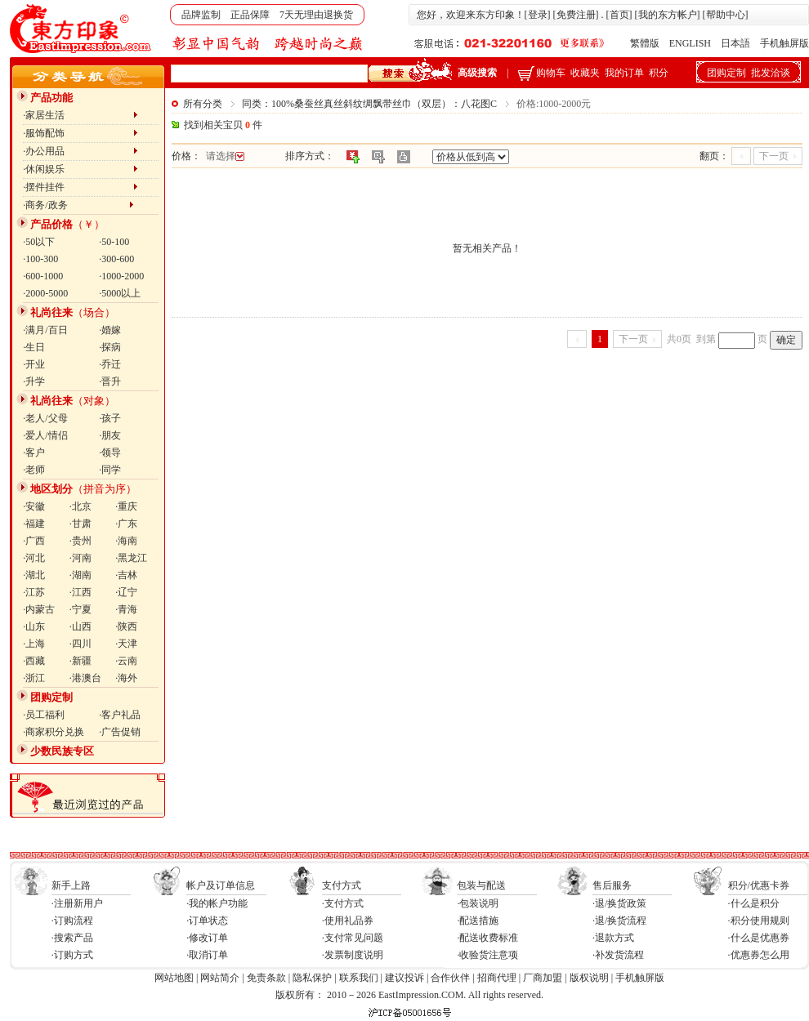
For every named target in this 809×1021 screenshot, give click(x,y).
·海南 (126, 540)
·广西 (34, 540)
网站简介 (219, 977)
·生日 (34, 347)
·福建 (34, 523)
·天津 (126, 643)
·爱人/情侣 (45, 435)
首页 (619, 14)
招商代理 (496, 977)
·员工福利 (44, 714)
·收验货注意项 (487, 955)
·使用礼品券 (347, 920)
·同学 (110, 469)
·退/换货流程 (619, 920)
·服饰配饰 (80, 133)
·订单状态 (207, 920)
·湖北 (34, 575)
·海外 (126, 678)
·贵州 (80, 540)
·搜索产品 (72, 937)
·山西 (80, 626)
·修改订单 (207, 937)
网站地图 (174, 977)
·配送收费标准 (487, 937)
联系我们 (358, 977)
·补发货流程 (618, 955)
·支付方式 (343, 903)
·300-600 (116, 259)
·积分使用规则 (758, 920)
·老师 (34, 469)
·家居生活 (80, 115)
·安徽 (34, 506)
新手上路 (71, 885)
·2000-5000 (45, 293)
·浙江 (34, 678)
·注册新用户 (77, 903)
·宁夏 (80, 609)
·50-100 (114, 241)
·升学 (34, 381)
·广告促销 (120, 732)
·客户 (34, 452)
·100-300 (40, 259)
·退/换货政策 (619, 903)
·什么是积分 (754, 903)
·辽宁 (126, 592)
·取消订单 (207, 955)
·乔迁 (110, 364)
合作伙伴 (450, 977)
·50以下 (39, 241)
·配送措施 (477, 920)
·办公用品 (80, 151)
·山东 (34, 626)
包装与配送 (481, 885)
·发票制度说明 (352, 955)
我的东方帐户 (667, 14)
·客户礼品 (120, 714)
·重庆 (126, 506)
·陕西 (126, 626)
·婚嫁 (110, 330)
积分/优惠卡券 (758, 885)
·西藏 (34, 661)
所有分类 (202, 103)
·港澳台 (85, 678)
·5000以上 (120, 293)
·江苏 (34, 592)
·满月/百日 (45, 330)
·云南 (126, 661)
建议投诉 (404, 977)
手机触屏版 (784, 43)
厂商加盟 (542, 977)
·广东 (126, 523)
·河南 (80, 558)
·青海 (126, 609)
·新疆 (80, 661)
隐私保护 (312, 977)
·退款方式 (613, 937)
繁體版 (644, 43)
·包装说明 (477, 903)
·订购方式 (72, 955)
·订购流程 (72, 920)
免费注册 (576, 14)
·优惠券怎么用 (758, 955)
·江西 (80, 592)
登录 (538, 14)
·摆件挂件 (80, 187)
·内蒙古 (39, 609)
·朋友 (110, 435)
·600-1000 (43, 276)
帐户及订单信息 (220, 885)
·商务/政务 (78, 205)
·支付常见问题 (352, 937)
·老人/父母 (45, 418)
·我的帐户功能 (217, 903)
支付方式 (341, 885)
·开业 (34, 364)
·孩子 (110, 418)
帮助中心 (725, 14)
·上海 (34, 643)
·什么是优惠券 (758, 937)
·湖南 (80, 575)
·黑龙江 (131, 558)
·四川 (80, 643)
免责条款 (266, 977)
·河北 (34, 558)
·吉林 (126, 575)
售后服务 (612, 885)
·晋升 (110, 381)
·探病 (110, 347)
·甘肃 (80, 523)
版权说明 (589, 977)
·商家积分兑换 (53, 732)
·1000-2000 (121, 276)
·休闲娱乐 (80, 169)
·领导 (110, 452)
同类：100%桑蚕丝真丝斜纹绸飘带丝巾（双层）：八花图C (369, 103)
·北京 (80, 506)
